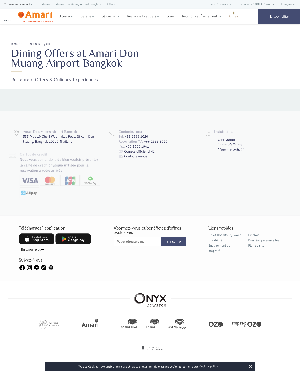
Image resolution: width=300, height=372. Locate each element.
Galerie (86, 16)
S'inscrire (174, 242)
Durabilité (215, 240)
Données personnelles (263, 240)
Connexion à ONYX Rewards (256, 4)
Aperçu (64, 16)
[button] (18, 4)
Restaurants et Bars (141, 16)
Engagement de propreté (219, 248)
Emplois (253, 235)
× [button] (250, 366)
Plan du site (256, 245)
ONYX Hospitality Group (224, 235)
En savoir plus (31, 249)
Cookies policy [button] (208, 366)
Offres (233, 16)
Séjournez (109, 16)
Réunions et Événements (200, 16)
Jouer (171, 16)
